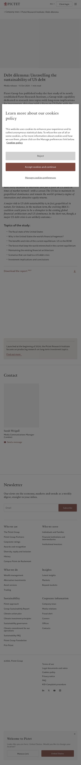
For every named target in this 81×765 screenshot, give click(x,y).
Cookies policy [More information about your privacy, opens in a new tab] (14, 142)
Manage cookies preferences (40, 177)
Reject (40, 156)
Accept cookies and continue (40, 166)
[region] (40, 145)
